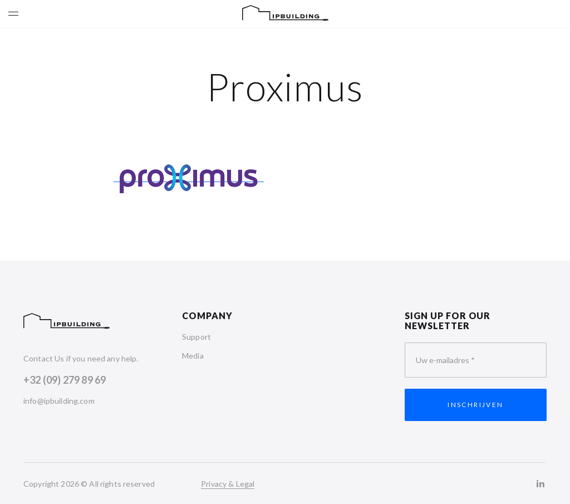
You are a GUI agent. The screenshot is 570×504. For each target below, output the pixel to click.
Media (193, 355)
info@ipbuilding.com (59, 400)
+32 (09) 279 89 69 (64, 380)
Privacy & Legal (227, 483)
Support (196, 336)
